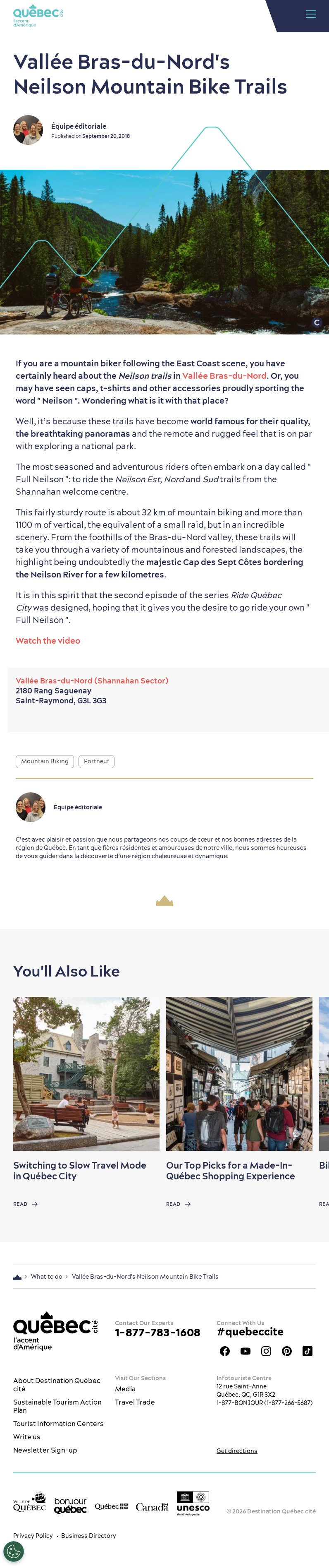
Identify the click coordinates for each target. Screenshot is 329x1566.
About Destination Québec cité (56, 1384)
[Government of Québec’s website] (111, 1506)
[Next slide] (306, 1073)
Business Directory (88, 1536)
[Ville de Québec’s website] (29, 1501)
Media (125, 1389)
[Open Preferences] (13, 1551)
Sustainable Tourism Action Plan (57, 1406)
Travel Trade (135, 1402)
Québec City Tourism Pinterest (287, 1351)
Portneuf (96, 761)
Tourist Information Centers (58, 1423)
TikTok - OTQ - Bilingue (307, 1351)
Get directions (237, 1451)
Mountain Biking (45, 761)
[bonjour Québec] (70, 1506)
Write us (27, 1437)
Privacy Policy (33, 1536)
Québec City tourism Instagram (266, 1351)
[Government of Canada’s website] (152, 1506)
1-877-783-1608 (157, 1332)
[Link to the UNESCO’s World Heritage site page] (193, 1503)
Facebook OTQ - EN (225, 1351)
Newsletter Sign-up (45, 1450)
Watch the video (48, 640)
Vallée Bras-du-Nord (224, 375)
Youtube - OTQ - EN (245, 1351)
